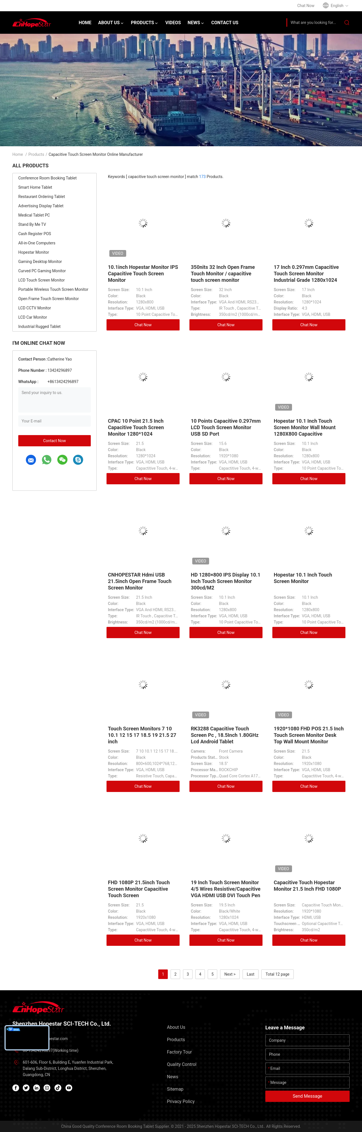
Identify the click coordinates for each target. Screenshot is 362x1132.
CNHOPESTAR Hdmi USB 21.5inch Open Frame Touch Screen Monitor (139, 581)
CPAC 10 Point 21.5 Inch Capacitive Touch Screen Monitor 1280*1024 (136, 427)
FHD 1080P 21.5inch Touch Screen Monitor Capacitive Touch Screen (139, 888)
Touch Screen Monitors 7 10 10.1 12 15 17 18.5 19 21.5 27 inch (142, 735)
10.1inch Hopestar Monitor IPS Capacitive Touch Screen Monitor (143, 273)
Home (17, 154)
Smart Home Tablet (35, 187)
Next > (230, 974)
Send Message (307, 1096)
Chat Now (143, 325)
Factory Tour (179, 1052)
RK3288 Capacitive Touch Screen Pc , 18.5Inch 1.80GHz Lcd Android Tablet (225, 735)
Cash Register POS (34, 233)
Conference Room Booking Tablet (47, 178)
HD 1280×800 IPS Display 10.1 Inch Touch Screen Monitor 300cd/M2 (225, 581)
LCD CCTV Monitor (34, 308)
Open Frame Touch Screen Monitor (48, 298)
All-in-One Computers (36, 243)
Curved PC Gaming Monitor (42, 271)
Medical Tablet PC (34, 215)
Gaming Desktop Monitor (40, 261)
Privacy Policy (181, 1101)
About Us (176, 1027)
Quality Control (181, 1064)
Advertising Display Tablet (41, 206)
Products (36, 154)
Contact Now (54, 440)
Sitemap (175, 1089)
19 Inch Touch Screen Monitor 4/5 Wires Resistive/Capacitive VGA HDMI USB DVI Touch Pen (226, 888)
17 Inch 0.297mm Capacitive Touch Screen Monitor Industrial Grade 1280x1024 (306, 273)
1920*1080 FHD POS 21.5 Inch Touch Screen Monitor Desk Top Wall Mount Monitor (309, 735)
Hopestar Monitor (33, 252)
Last (250, 974)
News (172, 1076)
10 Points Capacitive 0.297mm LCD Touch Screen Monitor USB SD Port (226, 427)
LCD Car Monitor (32, 317)
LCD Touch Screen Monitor (41, 280)
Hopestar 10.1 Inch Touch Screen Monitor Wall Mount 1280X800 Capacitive (305, 427)
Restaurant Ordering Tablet (41, 196)
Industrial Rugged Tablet (39, 326)
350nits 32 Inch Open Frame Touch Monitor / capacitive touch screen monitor (223, 273)
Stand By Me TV (32, 224)
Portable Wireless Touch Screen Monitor (53, 289)
